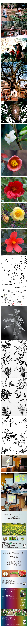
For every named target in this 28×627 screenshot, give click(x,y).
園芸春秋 (4, 1)
